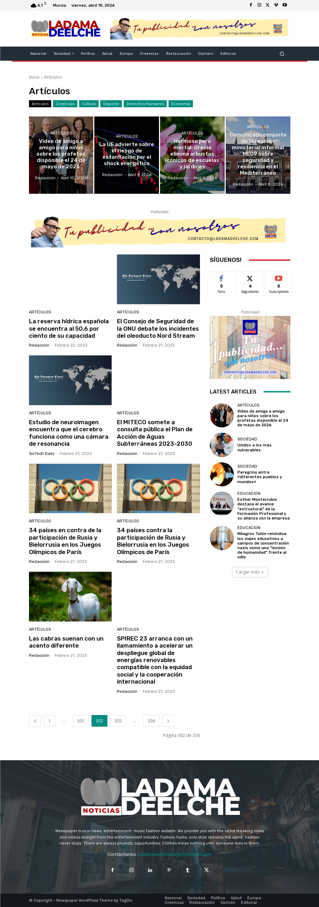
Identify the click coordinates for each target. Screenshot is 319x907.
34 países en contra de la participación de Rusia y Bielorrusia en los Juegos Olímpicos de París (65, 541)
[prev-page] (35, 720)
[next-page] (168, 720)
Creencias (65, 103)
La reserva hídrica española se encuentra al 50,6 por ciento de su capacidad (69, 328)
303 (118, 720)
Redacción (39, 345)
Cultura (89, 103)
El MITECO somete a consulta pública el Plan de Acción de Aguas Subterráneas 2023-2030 (155, 433)
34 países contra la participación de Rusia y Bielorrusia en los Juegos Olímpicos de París (153, 541)
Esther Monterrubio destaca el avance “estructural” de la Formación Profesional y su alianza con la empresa (263, 509)
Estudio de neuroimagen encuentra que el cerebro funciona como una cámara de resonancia (68, 433)
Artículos (40, 103)
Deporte (111, 103)
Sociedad (247, 439)
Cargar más (250, 572)
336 (151, 720)
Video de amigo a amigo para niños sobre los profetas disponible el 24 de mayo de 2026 (262, 418)
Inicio (34, 77)
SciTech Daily (41, 453)
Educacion (248, 493)
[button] (282, 53)
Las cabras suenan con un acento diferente (66, 642)
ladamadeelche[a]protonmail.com (175, 854)
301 (80, 720)
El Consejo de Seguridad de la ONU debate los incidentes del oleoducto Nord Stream (158, 328)
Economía (181, 103)
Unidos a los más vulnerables (254, 447)
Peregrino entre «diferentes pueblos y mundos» (259, 477)
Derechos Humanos (145, 103)
